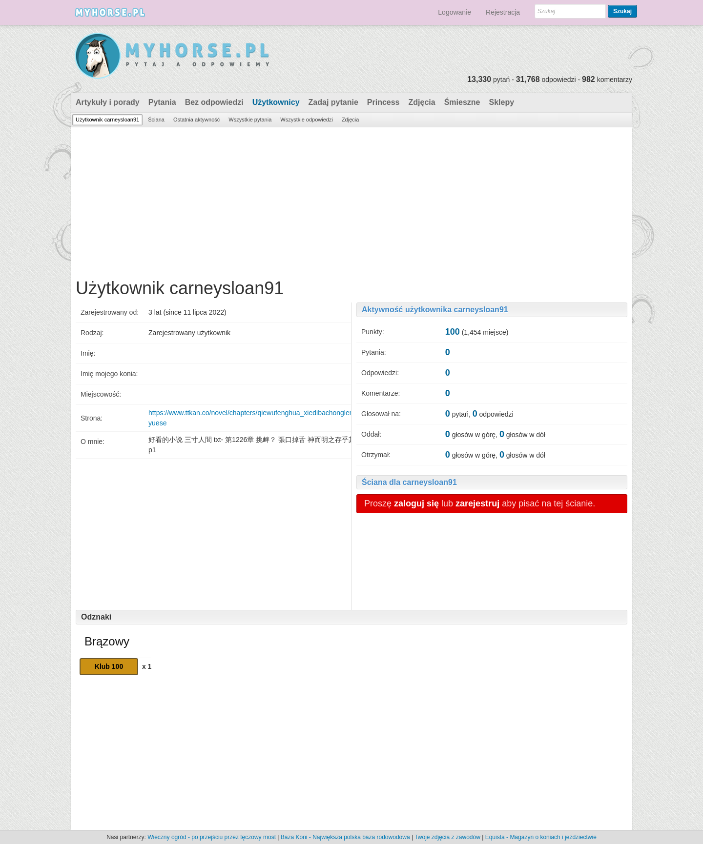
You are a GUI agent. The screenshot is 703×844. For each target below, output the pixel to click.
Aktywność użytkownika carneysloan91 (435, 309)
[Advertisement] (351, 200)
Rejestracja (503, 12)
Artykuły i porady (108, 102)
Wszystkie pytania (249, 119)
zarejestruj (477, 503)
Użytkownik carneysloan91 (107, 119)
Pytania (162, 102)
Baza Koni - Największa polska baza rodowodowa (345, 837)
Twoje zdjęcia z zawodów (447, 837)
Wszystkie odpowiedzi (306, 119)
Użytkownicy (276, 102)
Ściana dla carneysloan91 (409, 482)
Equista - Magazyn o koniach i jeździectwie (541, 837)
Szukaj (622, 11)
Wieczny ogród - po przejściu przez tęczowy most (211, 837)
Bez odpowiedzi (214, 102)
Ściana (156, 119)
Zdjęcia (422, 102)
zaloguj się (416, 503)
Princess (383, 102)
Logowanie (454, 12)
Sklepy (501, 102)
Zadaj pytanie (333, 102)
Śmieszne (462, 102)
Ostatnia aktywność (196, 119)
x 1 (146, 666)
